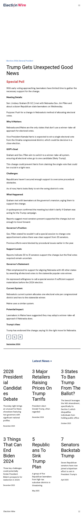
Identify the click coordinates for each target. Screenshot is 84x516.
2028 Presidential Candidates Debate (13, 385)
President (29, 61)
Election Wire (9, 511)
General (22, 61)
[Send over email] (20, 337)
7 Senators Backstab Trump (70, 447)
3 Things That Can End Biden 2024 (12, 450)
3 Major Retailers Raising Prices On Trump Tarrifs (42, 385)
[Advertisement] (42, 38)
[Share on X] (14, 337)
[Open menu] (79, 5)
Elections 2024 (12, 61)
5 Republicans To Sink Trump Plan (41, 453)
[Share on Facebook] (8, 337)
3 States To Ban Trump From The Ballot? (70, 382)
